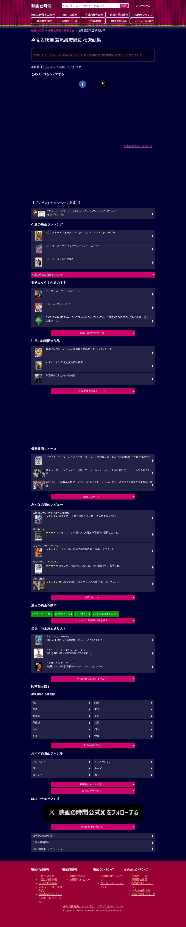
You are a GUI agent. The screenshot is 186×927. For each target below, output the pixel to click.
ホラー (98, 775)
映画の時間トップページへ (47, 849)
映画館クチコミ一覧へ (92, 784)
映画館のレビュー (80, 879)
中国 (35, 729)
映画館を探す (43, 20)
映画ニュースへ (91, 496)
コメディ (37, 775)
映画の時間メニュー (43, 14)
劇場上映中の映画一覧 (92, 333)
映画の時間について (92, 826)
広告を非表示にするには (138, 146)
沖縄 (96, 736)
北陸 (96, 722)
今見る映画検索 (141, 5)
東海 (96, 709)
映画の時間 (37, 30)
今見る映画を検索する (61, 30)
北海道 (36, 716)
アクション (39, 761)
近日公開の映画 (117, 14)
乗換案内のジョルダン (81, 906)
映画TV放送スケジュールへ (92, 678)
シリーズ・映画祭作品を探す (92, 620)
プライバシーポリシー (110, 906)
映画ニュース (68, 20)
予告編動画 (93, 20)
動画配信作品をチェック (92, 391)
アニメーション (102, 761)
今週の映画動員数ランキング (47, 274)
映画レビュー (92, 597)
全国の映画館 (77, 875)
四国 (96, 729)
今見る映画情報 (141, 890)
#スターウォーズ (41, 614)
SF (34, 768)
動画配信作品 (117, 20)
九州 (35, 736)
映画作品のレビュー (50, 894)
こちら (46, 67)
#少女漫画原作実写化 (104, 614)
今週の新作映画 (92, 14)
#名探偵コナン (62, 614)
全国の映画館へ (91, 745)
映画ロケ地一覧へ (92, 790)
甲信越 (36, 722)
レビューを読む (142, 20)
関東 (96, 702)
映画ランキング (142, 14)
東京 (35, 702)
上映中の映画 (68, 14)
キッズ (98, 768)
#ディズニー (81, 614)
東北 (96, 716)
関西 (35, 709)
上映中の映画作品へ (43, 835)
